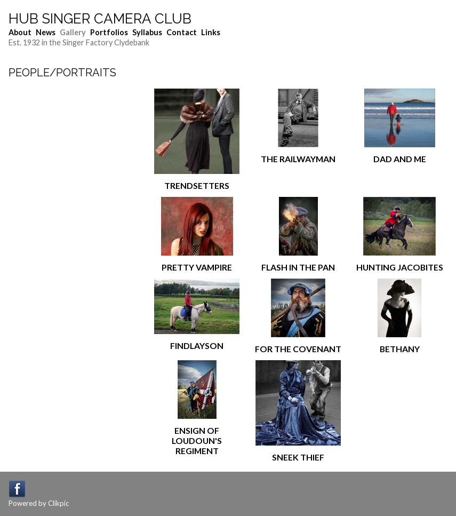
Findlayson (196, 345)
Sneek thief (298, 457)
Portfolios (109, 32)
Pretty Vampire (197, 267)
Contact (181, 32)
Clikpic (58, 503)
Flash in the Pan (298, 267)
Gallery (73, 32)
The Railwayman (298, 159)
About (20, 32)
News (45, 32)
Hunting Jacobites (399, 267)
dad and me (399, 159)
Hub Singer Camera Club (100, 19)
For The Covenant (298, 349)
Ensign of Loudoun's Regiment (197, 440)
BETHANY (400, 349)
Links (210, 32)
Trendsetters (196, 185)
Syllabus (147, 32)
